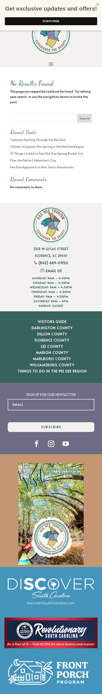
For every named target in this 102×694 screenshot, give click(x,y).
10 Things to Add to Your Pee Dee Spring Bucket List (46, 153)
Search (84, 118)
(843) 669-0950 (53, 262)
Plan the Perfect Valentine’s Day (33, 160)
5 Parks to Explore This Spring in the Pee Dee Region (47, 147)
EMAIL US (51, 270)
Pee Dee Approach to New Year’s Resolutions (42, 167)
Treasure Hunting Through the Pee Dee (37, 140)
